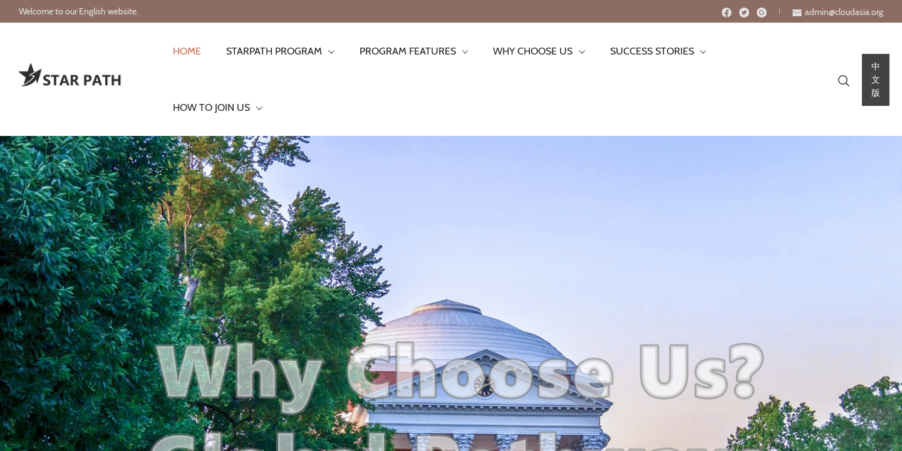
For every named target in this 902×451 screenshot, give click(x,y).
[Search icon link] (833, 51)
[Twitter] (744, 13)
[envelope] (837, 12)
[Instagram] (762, 13)
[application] (320, 51)
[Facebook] (727, 13)
